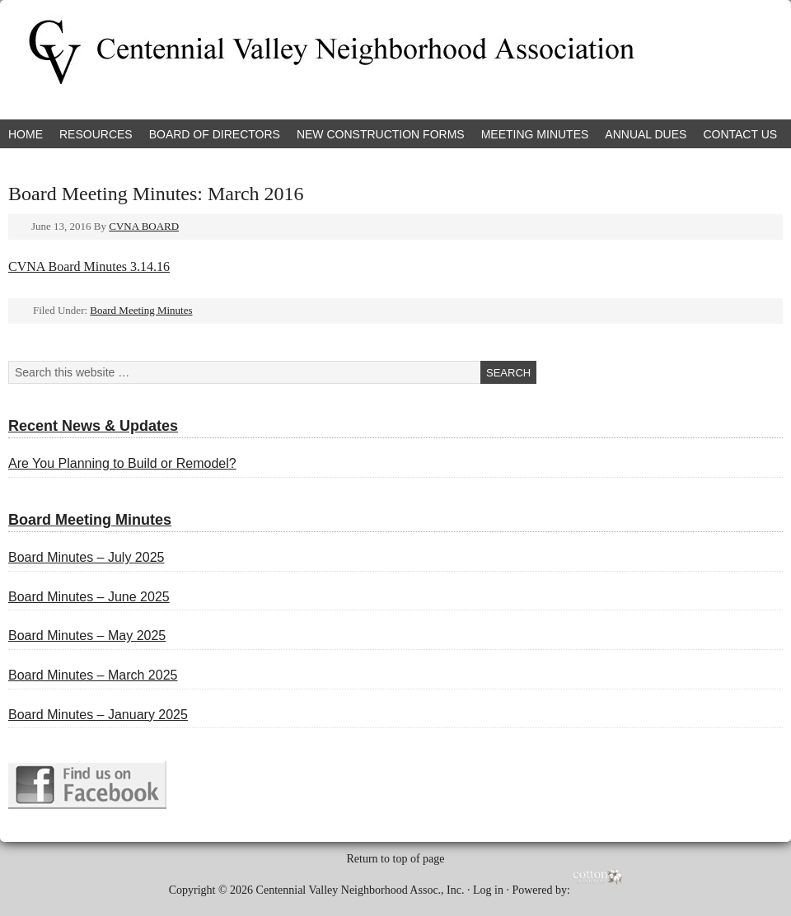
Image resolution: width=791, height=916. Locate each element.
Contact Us (740, 134)
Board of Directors (214, 134)
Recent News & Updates (93, 426)
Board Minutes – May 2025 (87, 636)
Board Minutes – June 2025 (89, 597)
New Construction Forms (381, 134)
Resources (96, 134)
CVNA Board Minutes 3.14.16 (89, 266)
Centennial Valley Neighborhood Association (193, 59)
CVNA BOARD (144, 226)
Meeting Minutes (535, 134)
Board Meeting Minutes (141, 310)
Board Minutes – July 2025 (86, 557)
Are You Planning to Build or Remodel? (122, 463)
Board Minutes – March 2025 (92, 675)
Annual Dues (645, 134)
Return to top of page (396, 859)
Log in (488, 889)
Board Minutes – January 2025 (98, 715)
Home (25, 134)
